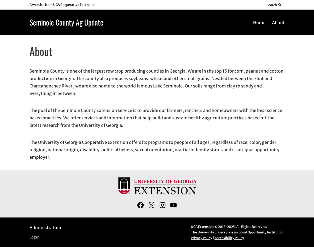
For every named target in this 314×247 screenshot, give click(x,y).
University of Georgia (214, 232)
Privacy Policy (201, 238)
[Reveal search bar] (273, 5)
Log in (35, 237)
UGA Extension (202, 227)
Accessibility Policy (229, 238)
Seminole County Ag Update (66, 22)
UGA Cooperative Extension (74, 5)
